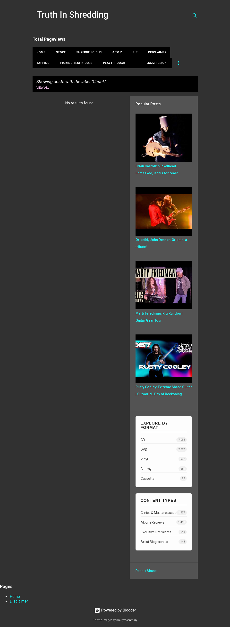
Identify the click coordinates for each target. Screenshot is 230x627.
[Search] (195, 15)
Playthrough (114, 63)
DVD (164, 449)
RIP (135, 52)
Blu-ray (164, 468)
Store (61, 52)
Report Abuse (146, 571)
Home (40, 52)
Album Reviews (164, 522)
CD (164, 439)
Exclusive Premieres (164, 532)
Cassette (164, 478)
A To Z (117, 52)
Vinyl (164, 459)
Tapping (43, 63)
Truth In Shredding (72, 15)
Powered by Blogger (115, 610)
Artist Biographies (164, 541)
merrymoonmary (126, 620)
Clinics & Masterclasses (164, 512)
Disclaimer (157, 52)
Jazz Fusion (157, 63)
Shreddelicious (89, 52)
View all (42, 87)
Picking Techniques (76, 63)
